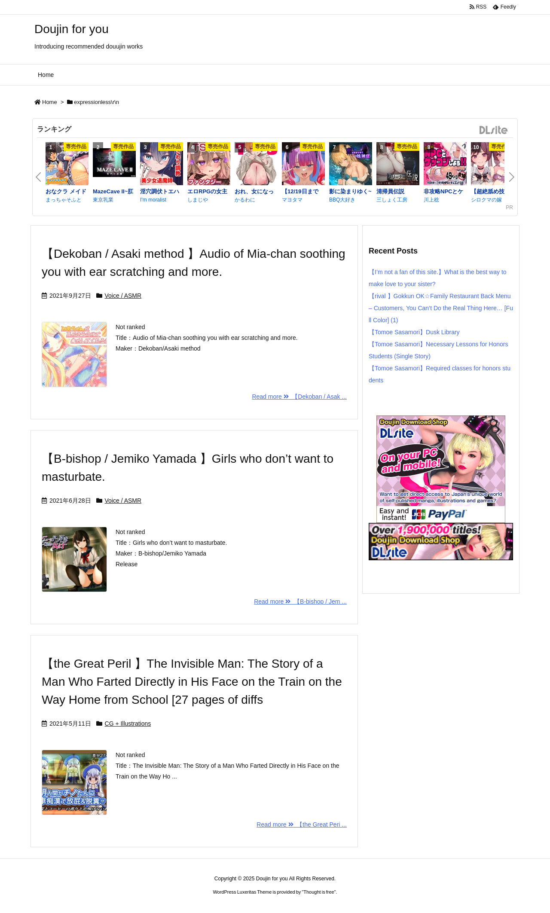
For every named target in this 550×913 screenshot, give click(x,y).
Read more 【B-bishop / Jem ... (300, 601)
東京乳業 (103, 200)
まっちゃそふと (64, 200)
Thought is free (318, 892)
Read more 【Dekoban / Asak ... (299, 396)
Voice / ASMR (123, 295)
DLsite (494, 130)
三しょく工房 (391, 200)
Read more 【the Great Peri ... (302, 824)
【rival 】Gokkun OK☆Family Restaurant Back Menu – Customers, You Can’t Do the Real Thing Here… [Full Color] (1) (441, 308)
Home (49, 102)
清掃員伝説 (390, 191)
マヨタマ (292, 200)
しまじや (197, 200)
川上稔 (431, 200)
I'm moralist (153, 200)
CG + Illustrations (128, 723)
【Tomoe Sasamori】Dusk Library (414, 332)
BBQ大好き (342, 200)
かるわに (245, 200)
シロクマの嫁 (486, 200)
